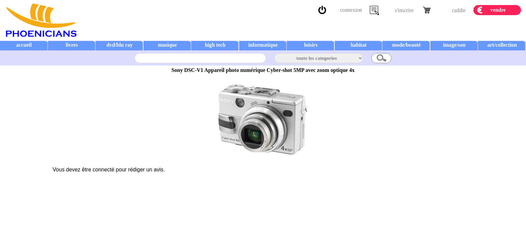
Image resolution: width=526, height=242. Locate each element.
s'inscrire (404, 10)
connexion (351, 10)
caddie (459, 10)
